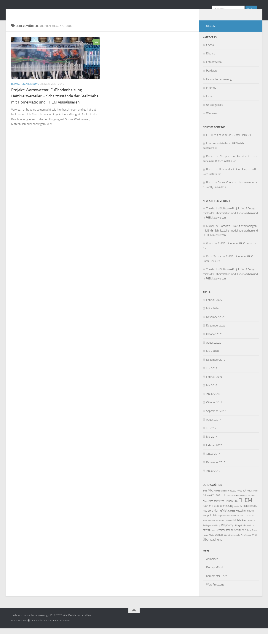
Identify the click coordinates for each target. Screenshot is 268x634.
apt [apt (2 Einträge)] (244, 496)
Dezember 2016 (215, 468)
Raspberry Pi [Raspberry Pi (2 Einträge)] (228, 530)
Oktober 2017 (214, 408)
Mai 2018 (211, 391)
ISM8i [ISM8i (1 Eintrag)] (251, 516)
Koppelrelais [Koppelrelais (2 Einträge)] (210, 521)
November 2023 (215, 322)
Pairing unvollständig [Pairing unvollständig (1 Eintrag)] (212, 531)
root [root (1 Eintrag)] (213, 536)
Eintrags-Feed (214, 573)
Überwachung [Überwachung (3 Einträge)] (212, 545)
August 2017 (213, 425)
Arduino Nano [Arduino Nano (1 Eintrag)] (253, 496)
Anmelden (212, 564)
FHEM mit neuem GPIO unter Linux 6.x (228, 140)
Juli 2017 (211, 433)
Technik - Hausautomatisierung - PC (69, 12)
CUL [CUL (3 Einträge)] (223, 501)
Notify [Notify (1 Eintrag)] (252, 526)
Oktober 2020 (214, 339)
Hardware (212, 76)
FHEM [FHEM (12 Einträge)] (245, 505)
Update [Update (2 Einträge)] (219, 540)
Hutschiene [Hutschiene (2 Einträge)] (242, 516)
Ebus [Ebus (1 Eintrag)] (253, 501)
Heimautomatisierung (25, 89)
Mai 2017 (211, 442)
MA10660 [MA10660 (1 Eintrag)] (207, 526)
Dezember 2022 (215, 331)
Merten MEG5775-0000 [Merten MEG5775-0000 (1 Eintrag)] (222, 526)
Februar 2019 (214, 382)
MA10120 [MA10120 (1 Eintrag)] (241, 521)
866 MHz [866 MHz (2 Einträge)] (208, 496)
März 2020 (212, 356)
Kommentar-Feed (216, 581)
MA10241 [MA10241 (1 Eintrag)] (250, 521)
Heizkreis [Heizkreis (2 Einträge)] (248, 511)
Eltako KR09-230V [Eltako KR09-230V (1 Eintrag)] (210, 507)
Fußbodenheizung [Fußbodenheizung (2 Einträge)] (222, 511)
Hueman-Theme (61, 626)
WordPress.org (215, 590)
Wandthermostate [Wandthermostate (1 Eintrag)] (232, 540)
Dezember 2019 (215, 365)
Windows (211, 119)
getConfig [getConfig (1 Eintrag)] (238, 511)
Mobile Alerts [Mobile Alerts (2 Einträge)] (241, 526)
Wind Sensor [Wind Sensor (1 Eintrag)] (246, 540)
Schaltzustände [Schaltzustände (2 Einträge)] (225, 535)
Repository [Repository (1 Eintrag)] (249, 531)
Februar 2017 (214, 450)
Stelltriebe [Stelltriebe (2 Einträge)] (240, 535)
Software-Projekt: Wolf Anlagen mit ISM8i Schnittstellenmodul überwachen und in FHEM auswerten (230, 218)
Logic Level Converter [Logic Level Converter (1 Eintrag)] (227, 521)
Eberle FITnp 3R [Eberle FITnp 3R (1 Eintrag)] (243, 501)
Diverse (210, 59)
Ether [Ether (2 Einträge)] (222, 506)
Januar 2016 (213, 476)
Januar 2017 (213, 459)
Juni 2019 (211, 374)
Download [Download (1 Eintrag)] (231, 501)
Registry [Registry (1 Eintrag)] (240, 531)
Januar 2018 (213, 399)
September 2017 (216, 416)
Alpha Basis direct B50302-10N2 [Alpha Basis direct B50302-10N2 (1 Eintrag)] (228, 496)
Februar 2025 (214, 305)
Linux (209, 101)
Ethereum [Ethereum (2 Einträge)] (232, 506)
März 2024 (212, 314)
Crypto (210, 50)
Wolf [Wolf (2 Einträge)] (255, 540)
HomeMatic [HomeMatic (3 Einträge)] (221, 516)
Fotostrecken (214, 67)
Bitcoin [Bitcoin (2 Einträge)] (207, 501)
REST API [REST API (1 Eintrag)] (207, 536)
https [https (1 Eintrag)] (232, 516)
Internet (211, 93)
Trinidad (211, 214)
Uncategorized (214, 110)
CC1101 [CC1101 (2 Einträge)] (215, 501)
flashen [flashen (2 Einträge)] (207, 511)
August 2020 (213, 348)
